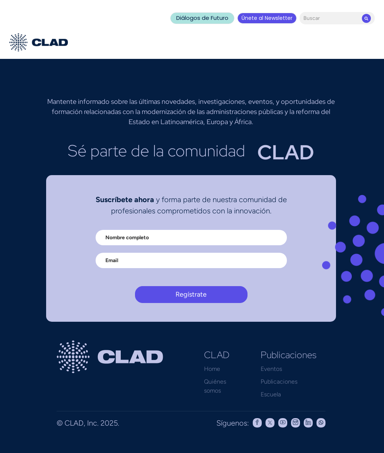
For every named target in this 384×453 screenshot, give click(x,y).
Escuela (271, 394)
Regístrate (191, 294)
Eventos (271, 368)
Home (212, 368)
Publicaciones (279, 381)
